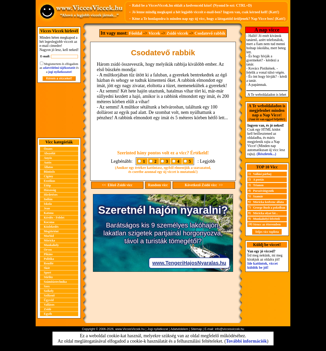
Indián (48, 199)
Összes (48, 149)
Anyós (48, 158)
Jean (47, 208)
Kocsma (49, 222)
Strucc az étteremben (267, 224)
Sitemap (196, 329)
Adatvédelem (179, 329)
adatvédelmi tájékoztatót (59, 68)
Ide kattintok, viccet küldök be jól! (262, 265)
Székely (49, 291)
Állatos (48, 167)
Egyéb (48, 314)
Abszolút (49, 153)
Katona (48, 213)
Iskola (48, 204)
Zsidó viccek (177, 33)
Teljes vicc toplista (267, 232)
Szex (47, 286)
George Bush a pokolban (269, 207)
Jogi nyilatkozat (157, 329)
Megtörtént (51, 231)
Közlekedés (51, 226)
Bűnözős (49, 171)
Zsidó (47, 309)
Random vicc (158, 185)
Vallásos (49, 304)
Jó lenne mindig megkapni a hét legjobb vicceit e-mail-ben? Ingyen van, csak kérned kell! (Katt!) (205, 12)
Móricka (49, 240)
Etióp (47, 185)
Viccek (154, 33)
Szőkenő (49, 295)
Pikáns (48, 254)
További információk (246, 341)
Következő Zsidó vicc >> (204, 185)
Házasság (50, 190)
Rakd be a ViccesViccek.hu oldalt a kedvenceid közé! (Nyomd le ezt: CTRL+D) (192, 5)
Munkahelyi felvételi (266, 219)
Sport (47, 272)
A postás (258, 179)
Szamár (258, 196)
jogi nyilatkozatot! (60, 72)
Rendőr (49, 263)
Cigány (48, 176)
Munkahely (51, 245)
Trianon (258, 185)
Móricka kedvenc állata (268, 202)
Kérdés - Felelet (54, 217)
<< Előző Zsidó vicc (117, 185)
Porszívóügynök (263, 191)
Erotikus (49, 181)
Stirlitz (48, 277)
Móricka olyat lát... (265, 213)
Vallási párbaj (262, 174)
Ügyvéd (49, 300)
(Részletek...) (266, 154)
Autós (47, 162)
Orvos (48, 249)
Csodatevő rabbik (210, 33)
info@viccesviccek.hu (229, 329)
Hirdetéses (51, 194)
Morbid (49, 236)
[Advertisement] (59, 110)
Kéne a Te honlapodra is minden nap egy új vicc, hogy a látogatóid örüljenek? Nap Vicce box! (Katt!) (208, 19)
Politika (49, 259)
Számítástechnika (55, 282)
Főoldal (135, 33)
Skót (47, 268)
